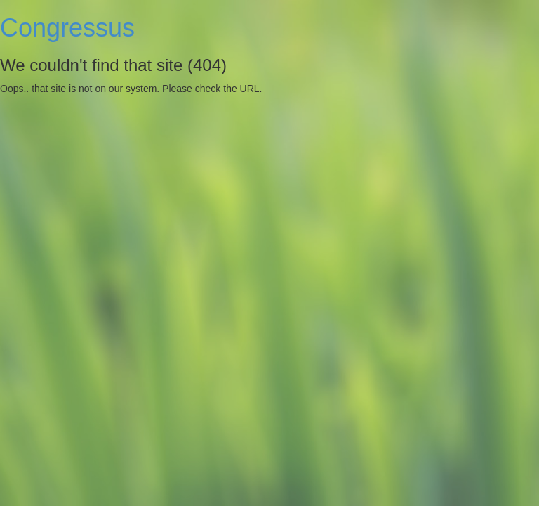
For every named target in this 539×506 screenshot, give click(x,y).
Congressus (67, 27)
